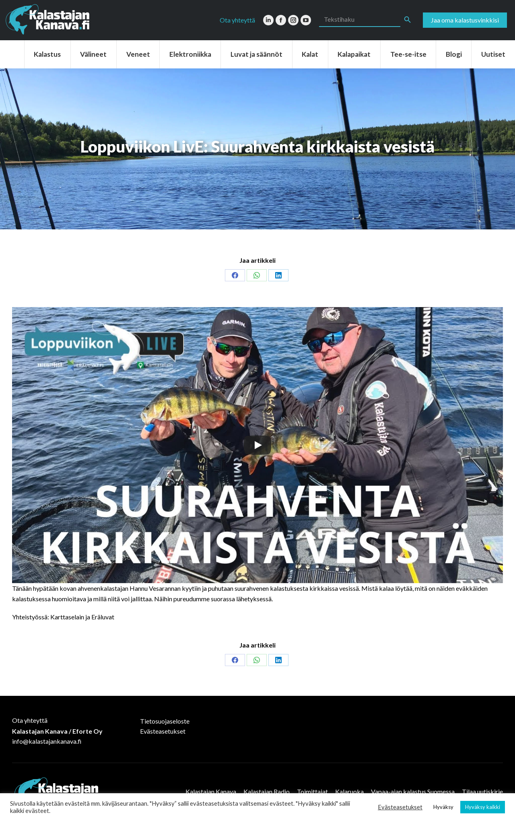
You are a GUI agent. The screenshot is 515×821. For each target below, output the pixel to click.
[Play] (257, 445)
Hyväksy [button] (443, 807)
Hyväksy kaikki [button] (482, 807)
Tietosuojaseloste (165, 721)
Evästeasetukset (162, 731)
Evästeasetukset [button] (400, 807)
